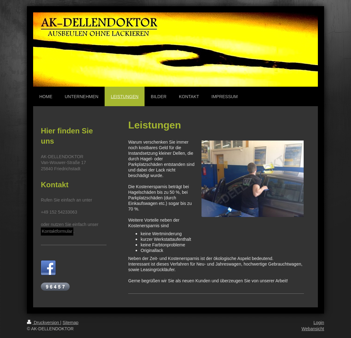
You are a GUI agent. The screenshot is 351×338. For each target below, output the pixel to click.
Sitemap (70, 322)
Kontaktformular (57, 231)
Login (319, 322)
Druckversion (43, 322)
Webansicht (312, 328)
